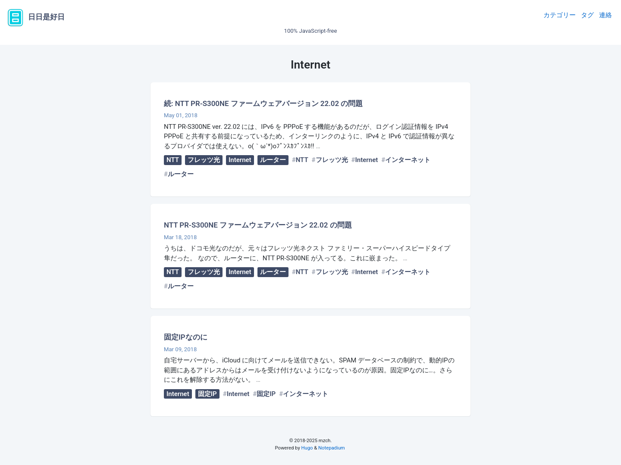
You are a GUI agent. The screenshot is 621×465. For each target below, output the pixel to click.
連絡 (605, 15)
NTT (172, 160)
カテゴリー (559, 15)
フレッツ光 (204, 160)
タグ (587, 15)
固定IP (207, 394)
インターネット (407, 160)
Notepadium (331, 448)
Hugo (307, 448)
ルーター (273, 160)
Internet (240, 160)
